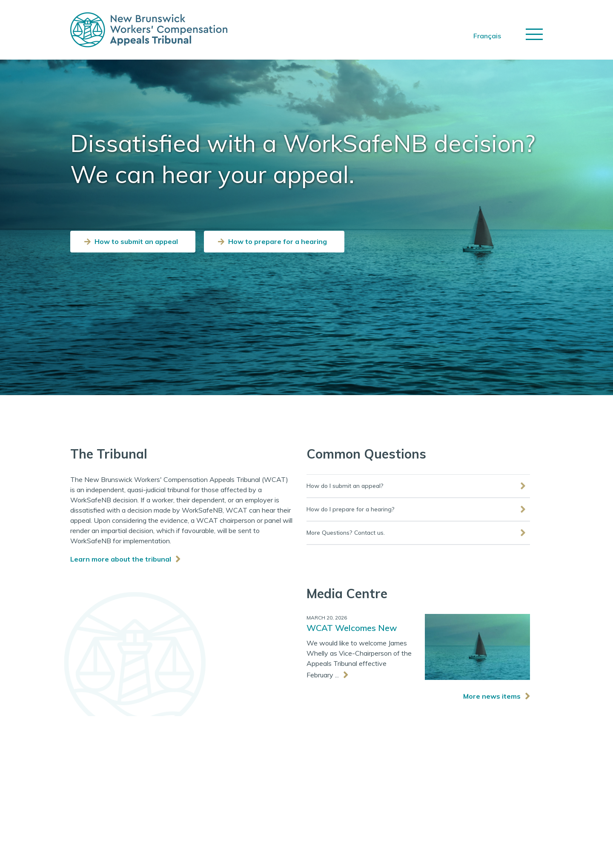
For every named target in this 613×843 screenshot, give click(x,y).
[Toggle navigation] (534, 34)
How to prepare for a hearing (277, 241)
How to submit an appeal (136, 241)
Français (487, 36)
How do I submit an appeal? (345, 486)
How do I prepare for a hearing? (350, 509)
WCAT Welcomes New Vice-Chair (351, 628)
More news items (492, 696)
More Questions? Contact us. (345, 532)
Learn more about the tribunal (120, 559)
